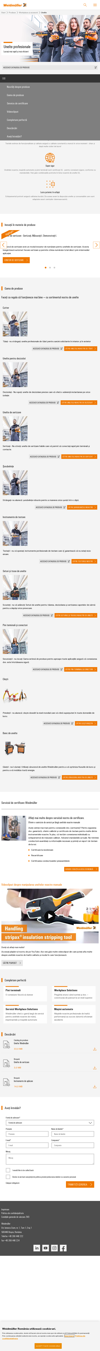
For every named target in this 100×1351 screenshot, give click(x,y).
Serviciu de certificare (17, 103)
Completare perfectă (17, 120)
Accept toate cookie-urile (48, 1347)
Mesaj (8, 1151)
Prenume (9, 1129)
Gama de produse (15, 95)
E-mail (8, 1140)
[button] (50, 67)
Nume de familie (57, 1129)
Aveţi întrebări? (14, 136)
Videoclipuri (12, 111)
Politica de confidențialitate (12, 1213)
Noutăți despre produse (18, 86)
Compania (55, 1140)
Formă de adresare (12, 1117)
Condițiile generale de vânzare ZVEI (15, 1216)
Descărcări (12, 128)
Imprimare (5, 1209)
